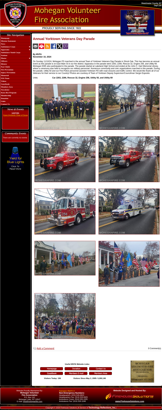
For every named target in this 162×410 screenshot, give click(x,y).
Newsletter (5, 90)
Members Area (7, 87)
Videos (3, 81)
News (3, 44)
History (4, 64)
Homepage (5, 38)
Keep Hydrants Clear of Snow (15, 115)
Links (3, 101)
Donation (4, 98)
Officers (4, 61)
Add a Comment (45, 348)
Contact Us (5, 104)
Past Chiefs (5, 67)
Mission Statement (8, 41)
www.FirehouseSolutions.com (129, 401)
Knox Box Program (8, 93)
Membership (6, 95)
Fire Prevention (7, 70)
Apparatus (5, 50)
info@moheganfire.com (32, 401)
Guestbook (5, 84)
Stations (4, 55)
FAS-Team (5, 78)
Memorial (5, 75)
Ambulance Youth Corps (10, 52)
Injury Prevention (8, 73)
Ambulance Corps (8, 47)
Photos (3, 58)
